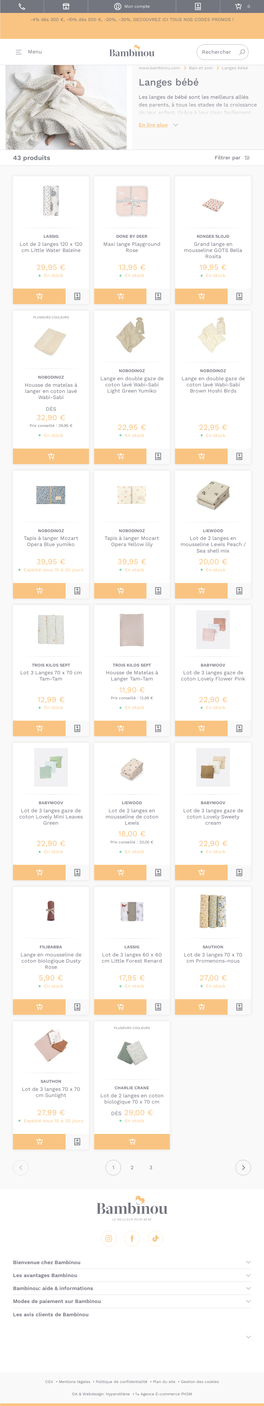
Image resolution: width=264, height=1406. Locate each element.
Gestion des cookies (200, 1381)
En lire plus (153, 125)
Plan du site (164, 1381)
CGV (49, 1381)
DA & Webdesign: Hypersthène (101, 1394)
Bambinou (132, 52)
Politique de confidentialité (121, 1381)
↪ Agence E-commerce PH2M (163, 1394)
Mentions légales (74, 1381)
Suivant (243, 1167)
